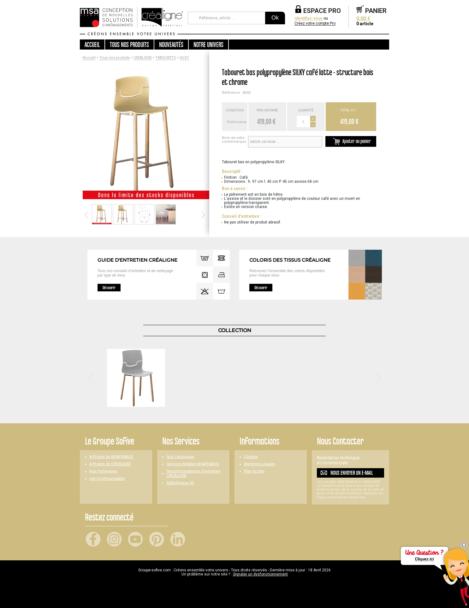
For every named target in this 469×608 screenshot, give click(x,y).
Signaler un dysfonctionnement (260, 574)
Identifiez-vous (308, 18)
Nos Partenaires (103, 471)
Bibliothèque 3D (180, 483)
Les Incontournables (107, 479)
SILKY (184, 58)
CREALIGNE (143, 58)
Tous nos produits (114, 58)
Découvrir (109, 287)
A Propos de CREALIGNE (110, 464)
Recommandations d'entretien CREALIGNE (193, 473)
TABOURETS (166, 58)
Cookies (251, 457)
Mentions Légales (259, 464)
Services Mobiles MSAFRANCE (193, 464)
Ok (275, 18)
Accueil (92, 44)
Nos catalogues (180, 457)
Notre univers (208, 44)
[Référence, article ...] (226, 18)
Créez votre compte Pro (314, 23)
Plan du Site (254, 471)
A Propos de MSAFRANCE (111, 457)
